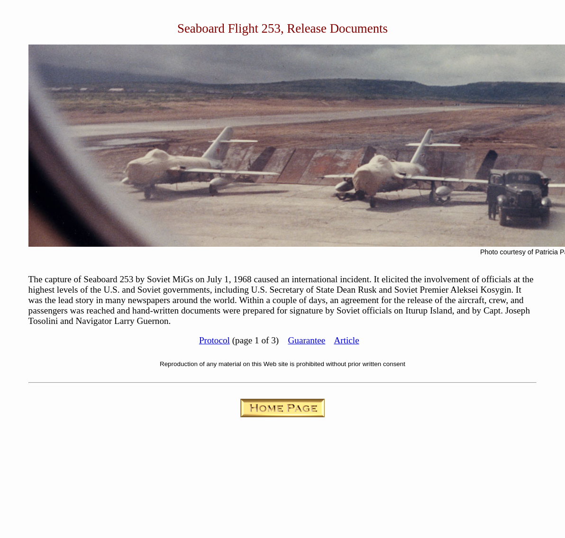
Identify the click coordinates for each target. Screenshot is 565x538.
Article (346, 340)
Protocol (214, 340)
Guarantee (306, 340)
